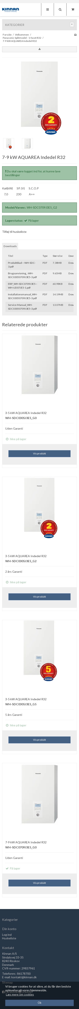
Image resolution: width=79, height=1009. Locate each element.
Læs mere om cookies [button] (20, 994)
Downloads (10, 246)
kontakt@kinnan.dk (24, 977)
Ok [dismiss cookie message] (40, 1002)
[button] (39, 49)
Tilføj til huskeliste (14, 231)
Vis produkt (39, 453)
